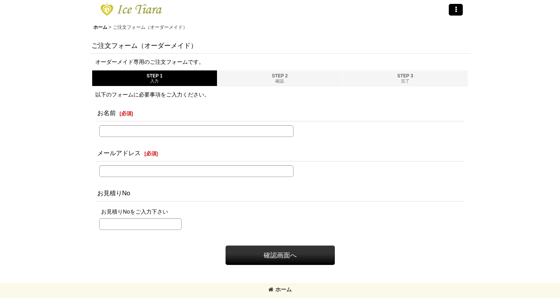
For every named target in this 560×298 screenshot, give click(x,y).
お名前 (106, 112)
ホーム (280, 289)
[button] (456, 10)
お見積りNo (113, 192)
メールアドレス (119, 152)
